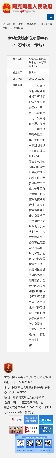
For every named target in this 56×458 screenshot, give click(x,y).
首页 (20, 24)
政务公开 (31, 24)
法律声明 (10, 402)
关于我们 (30, 412)
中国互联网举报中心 (31, 402)
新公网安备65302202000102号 (22, 407)
